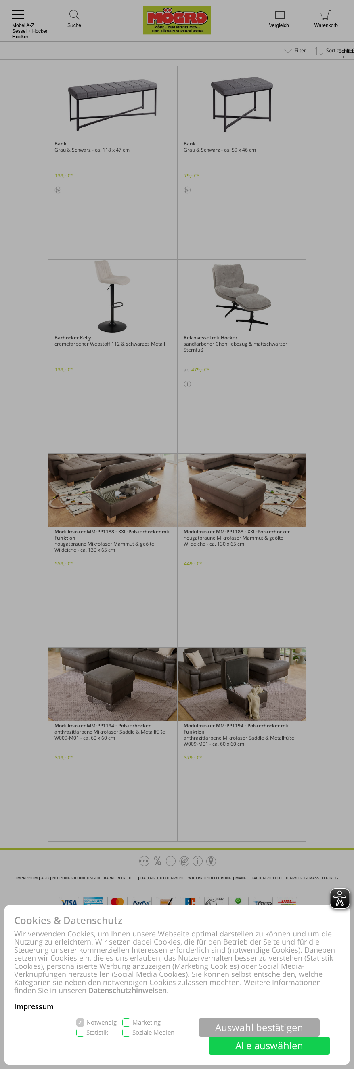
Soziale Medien (153, 1032)
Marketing (146, 1022)
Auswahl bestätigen (259, 1027)
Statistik (97, 1032)
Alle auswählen (269, 1045)
